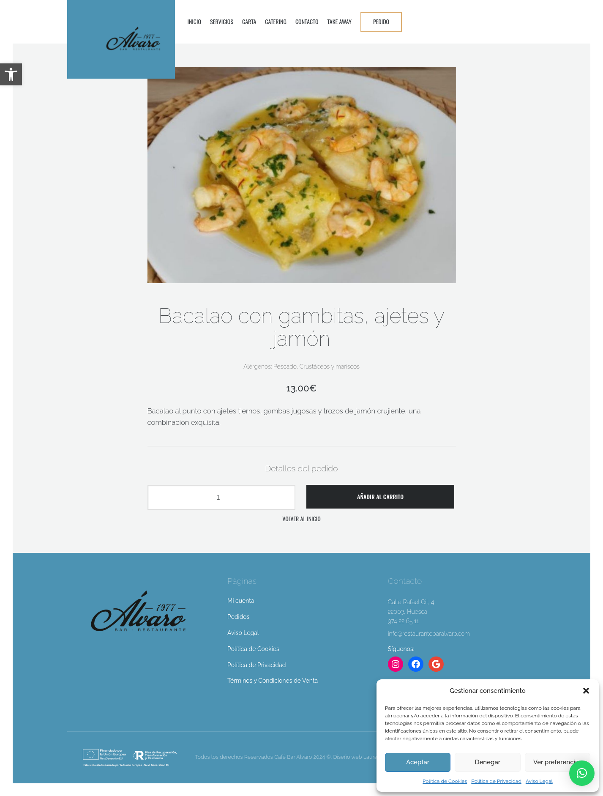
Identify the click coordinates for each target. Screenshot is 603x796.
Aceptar (417, 762)
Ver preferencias (557, 762)
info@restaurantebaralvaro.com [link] (429, 633)
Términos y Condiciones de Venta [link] (272, 680)
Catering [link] (275, 21)
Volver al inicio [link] (301, 518)
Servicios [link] (221, 21)
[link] (11, 74)
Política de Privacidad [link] (496, 781)
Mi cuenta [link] (240, 600)
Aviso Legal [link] (539, 781)
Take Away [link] (339, 21)
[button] (586, 691)
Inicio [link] (195, 21)
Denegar (487, 762)
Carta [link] (249, 21)
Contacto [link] (307, 21)
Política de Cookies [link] (445, 781)
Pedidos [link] (238, 616)
